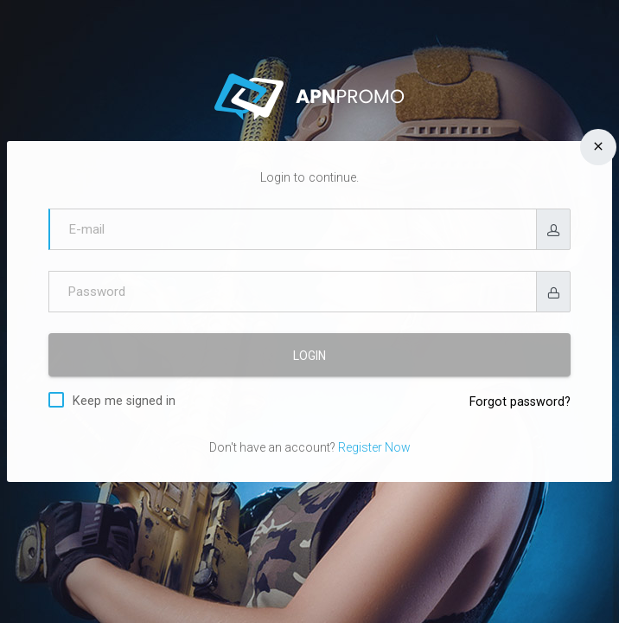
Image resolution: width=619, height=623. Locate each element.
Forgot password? (520, 402)
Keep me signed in (124, 400)
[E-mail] (292, 229)
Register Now (374, 447)
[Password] (292, 291)
